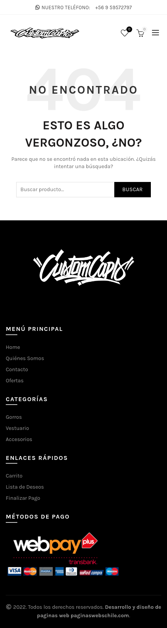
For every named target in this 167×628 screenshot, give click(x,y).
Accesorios (19, 439)
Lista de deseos (129, 29)
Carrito (14, 476)
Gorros (14, 417)
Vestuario (17, 428)
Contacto (17, 369)
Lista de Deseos (25, 487)
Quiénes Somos (25, 358)
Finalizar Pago (23, 498)
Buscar (132, 189)
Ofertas (14, 380)
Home (13, 347)
